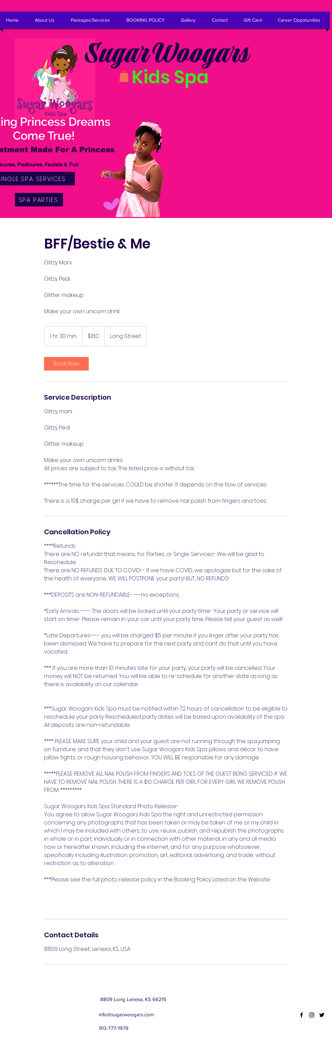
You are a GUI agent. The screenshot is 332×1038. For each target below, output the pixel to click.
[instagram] (311, 1015)
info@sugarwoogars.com (126, 1014)
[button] (124, 76)
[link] (66, 364)
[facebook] (301, 1015)
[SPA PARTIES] (39, 199)
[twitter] (321, 1015)
